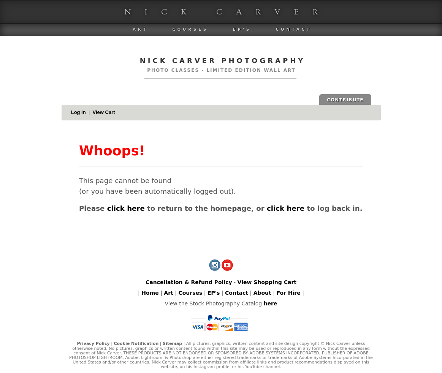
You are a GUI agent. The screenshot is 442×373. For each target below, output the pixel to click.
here (270, 303)
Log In (78, 112)
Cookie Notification (136, 343)
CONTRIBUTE (345, 100)
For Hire (288, 293)
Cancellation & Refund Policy (189, 282)
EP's (242, 29)
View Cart (104, 112)
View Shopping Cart (267, 282)
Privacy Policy (93, 343)
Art (140, 29)
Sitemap (172, 343)
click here (126, 208)
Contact (294, 29)
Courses (190, 29)
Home (149, 293)
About (262, 293)
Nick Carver (227, 12)
